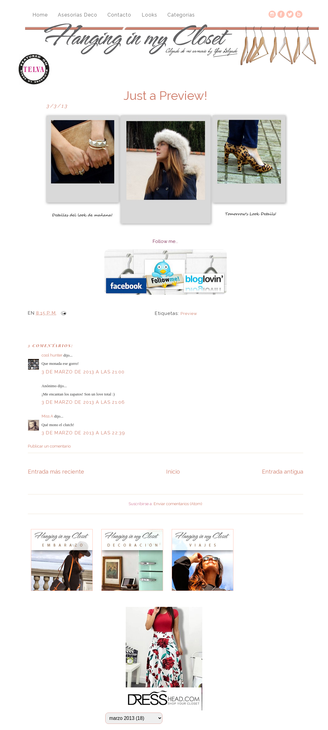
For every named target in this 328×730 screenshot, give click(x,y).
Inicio (173, 471)
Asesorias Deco (77, 15)
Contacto (119, 15)
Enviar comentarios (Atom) (178, 503)
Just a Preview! (165, 95)
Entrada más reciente (56, 471)
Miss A (47, 416)
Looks (149, 15)
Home (40, 15)
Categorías (181, 15)
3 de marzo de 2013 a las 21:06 (83, 402)
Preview (189, 313)
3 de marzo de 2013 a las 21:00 (83, 372)
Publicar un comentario (49, 446)
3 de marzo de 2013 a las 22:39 (83, 433)
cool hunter (52, 355)
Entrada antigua (282, 471)
